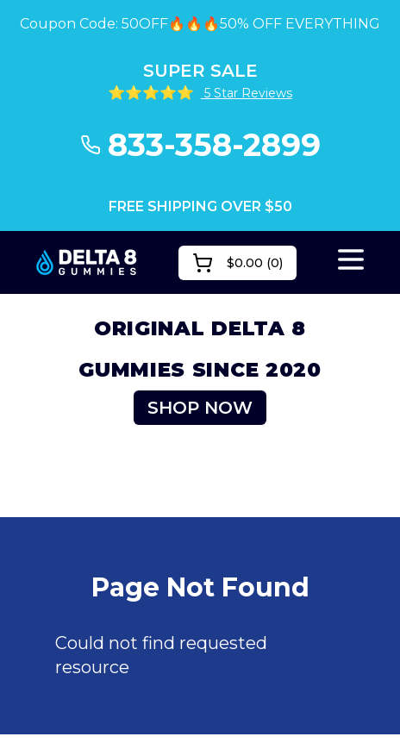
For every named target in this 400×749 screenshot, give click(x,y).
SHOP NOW (200, 407)
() (237, 263)
